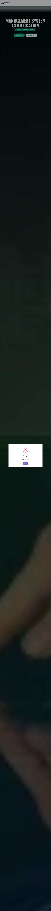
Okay (25, 463)
